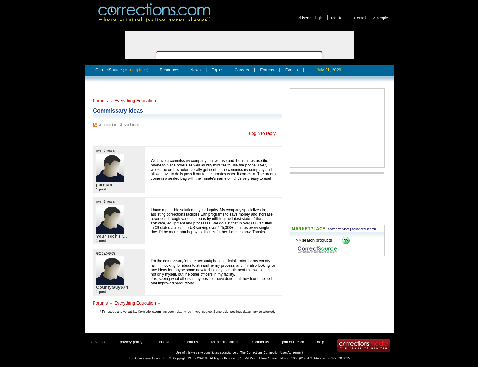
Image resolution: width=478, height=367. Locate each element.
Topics (217, 69)
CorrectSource (122, 69)
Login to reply (262, 133)
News (196, 69)
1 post (101, 189)
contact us (260, 342)
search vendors (338, 229)
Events (291, 69)
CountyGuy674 (112, 287)
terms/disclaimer (225, 342)
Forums (267, 69)
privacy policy (131, 342)
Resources (169, 69)
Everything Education (135, 100)
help (320, 342)
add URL (163, 342)
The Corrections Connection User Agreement (271, 352)
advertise (99, 342)
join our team (293, 342)
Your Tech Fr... (111, 236)
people (382, 18)
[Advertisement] (337, 128)
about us (191, 342)
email (361, 18)
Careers (242, 69)
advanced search (364, 229)
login (318, 18)
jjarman (104, 184)
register (337, 18)
